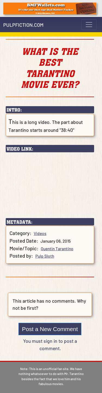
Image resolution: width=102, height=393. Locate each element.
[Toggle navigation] (89, 24)
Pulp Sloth (44, 256)
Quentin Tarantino (57, 248)
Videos (40, 233)
